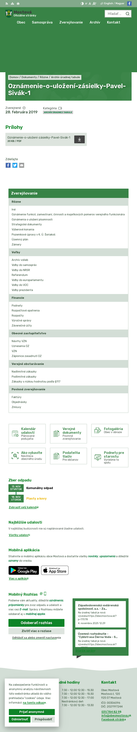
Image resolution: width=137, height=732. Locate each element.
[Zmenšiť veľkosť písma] (86, 3)
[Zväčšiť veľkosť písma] (94, 3)
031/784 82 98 (111, 668)
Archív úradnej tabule (58, 68)
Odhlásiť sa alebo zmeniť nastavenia (36, 593)
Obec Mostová (121, 718)
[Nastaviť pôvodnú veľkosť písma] (90, 3)
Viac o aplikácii (18, 534)
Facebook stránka (113, 675)
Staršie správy (85, 607)
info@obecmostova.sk (116, 671)
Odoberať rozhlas (36, 579)
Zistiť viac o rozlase (36, 587)
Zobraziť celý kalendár (24, 463)
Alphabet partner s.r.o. (116, 713)
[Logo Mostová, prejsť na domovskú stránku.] (20, 14)
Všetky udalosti (19, 491)
